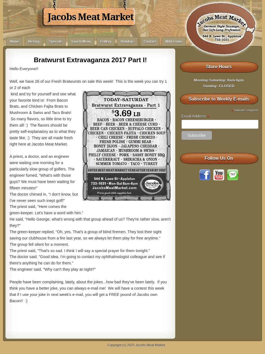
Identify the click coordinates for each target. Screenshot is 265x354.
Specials (55, 42)
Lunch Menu (81, 42)
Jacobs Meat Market (90, 17)
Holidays (127, 42)
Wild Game (173, 42)
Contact (150, 42)
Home (14, 42)
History (33, 42)
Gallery (105, 42)
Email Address (195, 116)
